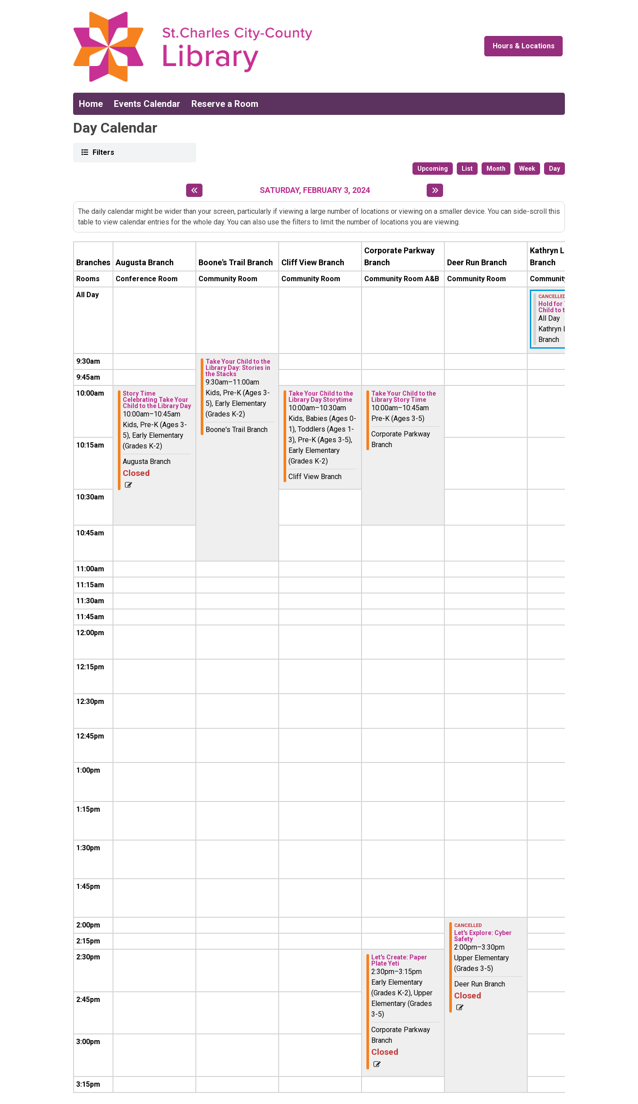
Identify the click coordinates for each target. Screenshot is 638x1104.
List (467, 168)
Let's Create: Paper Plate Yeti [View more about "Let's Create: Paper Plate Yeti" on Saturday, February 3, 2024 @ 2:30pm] (399, 960)
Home (91, 103)
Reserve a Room (224, 103)
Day (554, 168)
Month (496, 168)
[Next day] (435, 190)
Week (527, 168)
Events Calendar (147, 103)
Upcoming (432, 168)
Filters (102, 152)
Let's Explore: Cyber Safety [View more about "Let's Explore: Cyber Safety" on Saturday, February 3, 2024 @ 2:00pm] (483, 936)
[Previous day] (194, 190)
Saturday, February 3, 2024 (315, 190)
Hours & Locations (524, 46)
